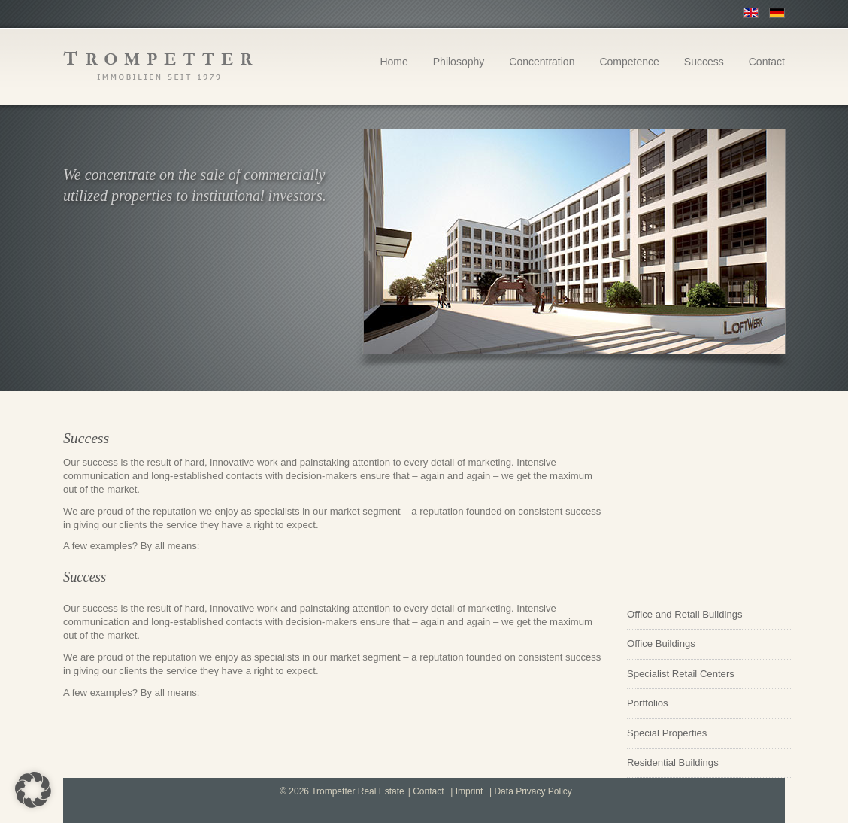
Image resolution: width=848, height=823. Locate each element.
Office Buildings (661, 643)
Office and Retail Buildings (685, 614)
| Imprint (466, 791)
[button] (33, 790)
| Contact (426, 791)
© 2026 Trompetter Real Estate (342, 791)
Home (393, 62)
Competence (629, 62)
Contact (767, 62)
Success (704, 62)
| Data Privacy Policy (530, 791)
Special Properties (667, 733)
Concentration (541, 62)
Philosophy (459, 62)
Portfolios (647, 703)
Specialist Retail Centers (680, 673)
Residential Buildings (673, 762)
